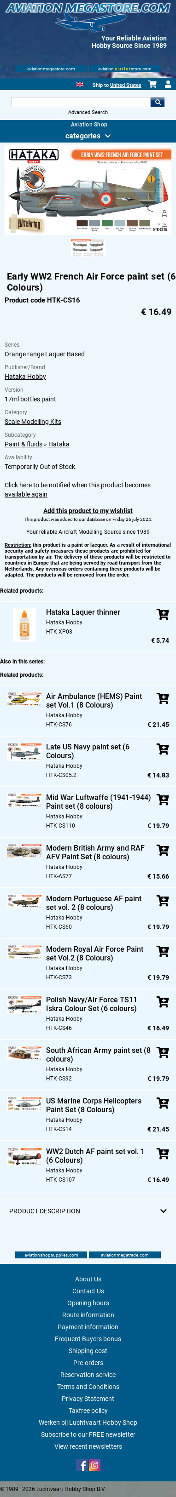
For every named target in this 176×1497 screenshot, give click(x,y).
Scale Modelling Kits (33, 421)
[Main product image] (88, 233)
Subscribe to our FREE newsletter (88, 1434)
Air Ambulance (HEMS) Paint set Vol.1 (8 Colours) (94, 700)
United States (125, 85)
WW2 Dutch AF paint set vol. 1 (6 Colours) (95, 1156)
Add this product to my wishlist (88, 510)
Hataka (59, 444)
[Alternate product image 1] (88, 257)
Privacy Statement (88, 1398)
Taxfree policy (88, 1410)
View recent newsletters (88, 1446)
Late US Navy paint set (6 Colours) (87, 751)
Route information (88, 1315)
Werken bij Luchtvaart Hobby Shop (88, 1422)
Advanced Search (88, 112)
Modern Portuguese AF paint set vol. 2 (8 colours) (93, 903)
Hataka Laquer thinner (83, 612)
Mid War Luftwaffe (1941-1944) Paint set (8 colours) (98, 802)
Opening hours (88, 1303)
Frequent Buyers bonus (88, 1339)
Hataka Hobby (25, 376)
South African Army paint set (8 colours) (98, 1054)
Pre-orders (88, 1362)
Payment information (88, 1327)
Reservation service (88, 1374)
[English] (79, 83)
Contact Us (88, 1291)
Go (157, 102)
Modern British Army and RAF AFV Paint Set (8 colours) (95, 852)
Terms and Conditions (88, 1386)
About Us (88, 1279)
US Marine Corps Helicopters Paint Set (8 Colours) (93, 1105)
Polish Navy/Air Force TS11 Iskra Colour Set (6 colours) (91, 1004)
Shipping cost (88, 1350)
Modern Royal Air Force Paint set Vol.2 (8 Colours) (94, 953)
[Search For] (81, 102)
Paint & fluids (23, 444)
